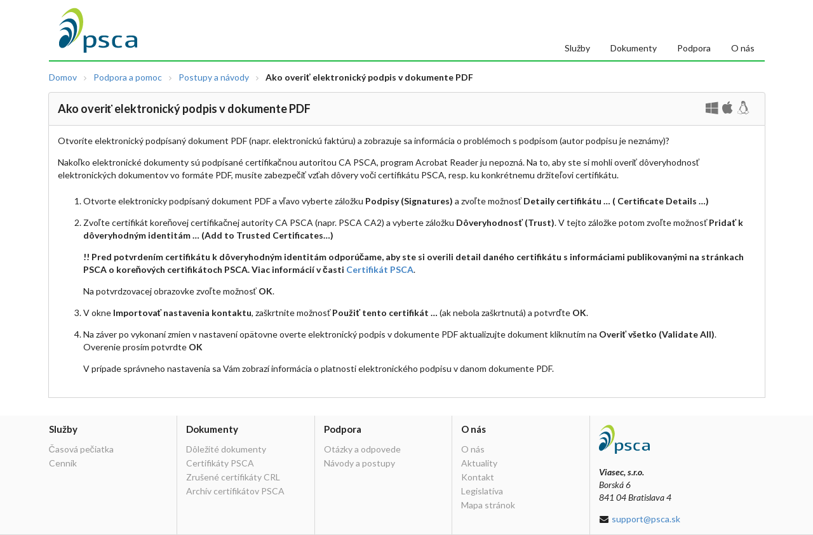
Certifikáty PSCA (220, 463)
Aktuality (479, 463)
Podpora (694, 48)
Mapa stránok (488, 504)
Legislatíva (482, 490)
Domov (63, 77)
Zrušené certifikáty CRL (233, 477)
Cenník (63, 463)
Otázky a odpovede (362, 449)
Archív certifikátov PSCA (235, 490)
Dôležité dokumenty (226, 449)
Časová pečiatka (81, 449)
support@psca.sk (646, 518)
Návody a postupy (359, 463)
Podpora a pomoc (127, 77)
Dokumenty (633, 48)
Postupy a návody (213, 77)
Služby (577, 48)
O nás (743, 48)
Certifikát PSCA (379, 269)
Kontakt (477, 477)
